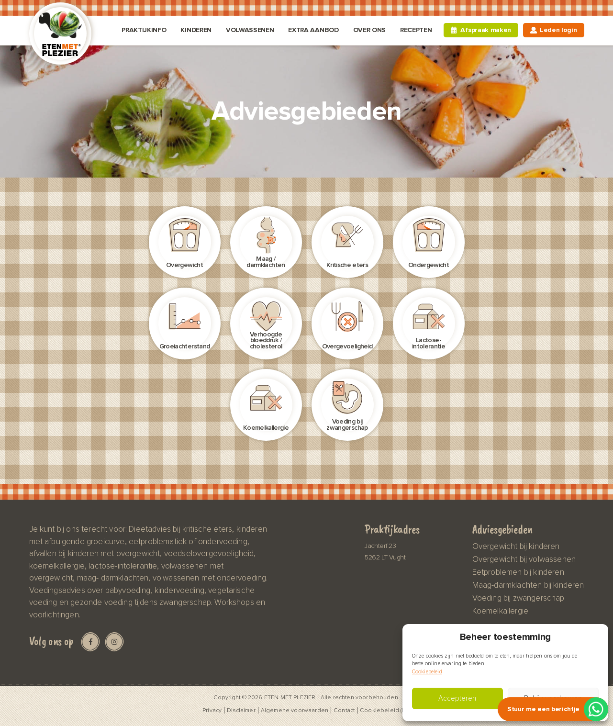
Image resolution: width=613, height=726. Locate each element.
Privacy (212, 710)
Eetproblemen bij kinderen (518, 572)
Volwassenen (250, 30)
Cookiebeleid (427, 672)
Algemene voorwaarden (294, 710)
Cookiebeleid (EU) (385, 710)
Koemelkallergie (500, 611)
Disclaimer (241, 710)
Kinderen (195, 30)
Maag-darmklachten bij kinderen (528, 585)
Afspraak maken (485, 30)
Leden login (558, 30)
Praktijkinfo (144, 30)
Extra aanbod (313, 30)
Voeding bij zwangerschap (518, 598)
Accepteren (457, 698)
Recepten (416, 30)
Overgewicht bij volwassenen (524, 559)
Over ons (369, 30)
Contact (344, 710)
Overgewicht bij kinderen (516, 546)
